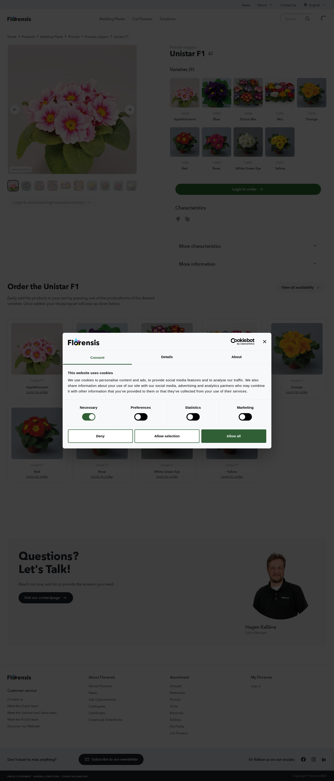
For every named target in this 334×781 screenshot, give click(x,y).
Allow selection (167, 436)
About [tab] (236, 357)
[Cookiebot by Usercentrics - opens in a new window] (234, 341)
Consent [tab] (97, 357)
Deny (100, 436)
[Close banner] (264, 341)
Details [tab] (167, 357)
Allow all (234, 436)
